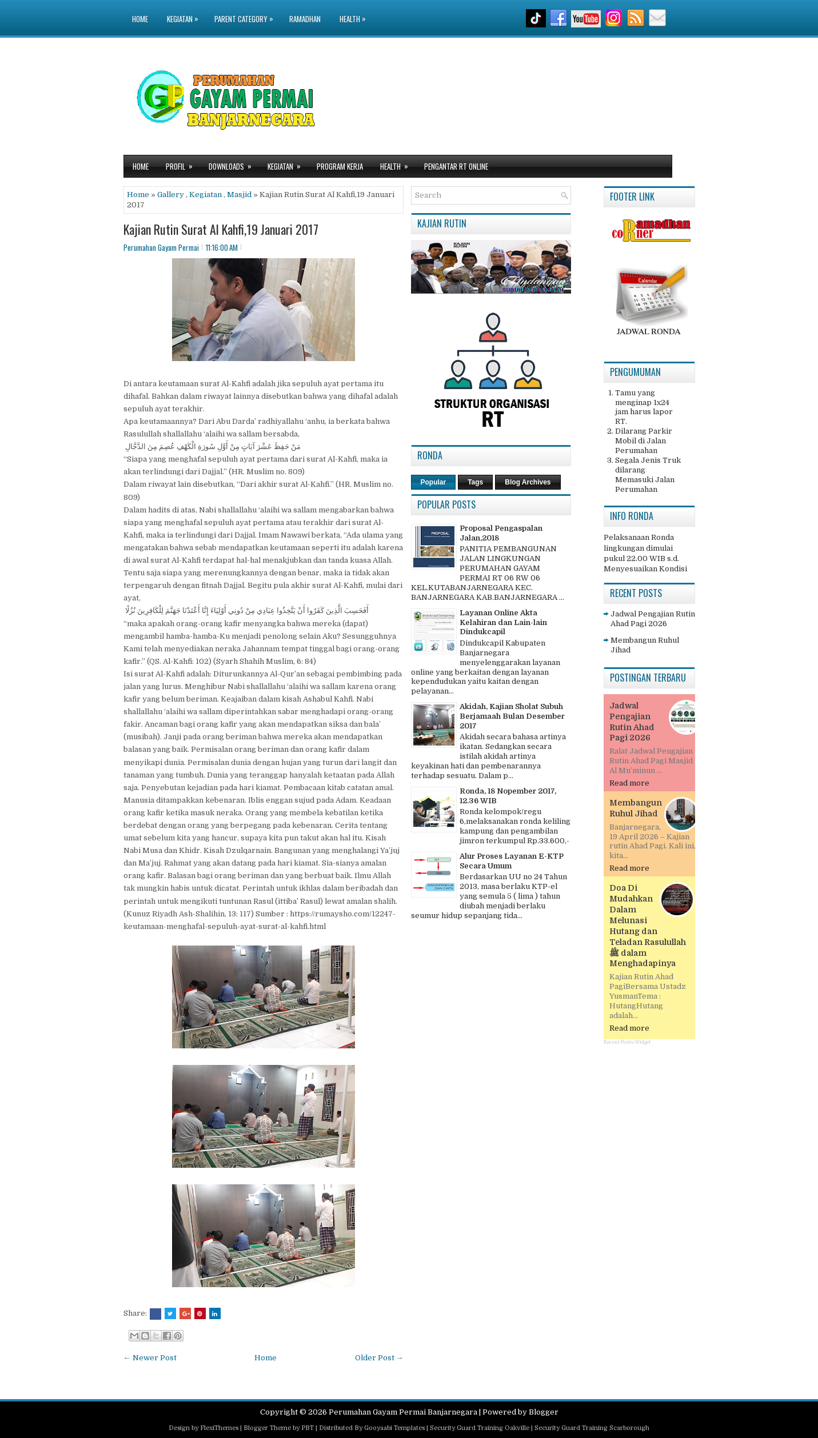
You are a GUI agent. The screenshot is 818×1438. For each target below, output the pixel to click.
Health (356, 12)
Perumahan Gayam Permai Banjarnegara (403, 1412)
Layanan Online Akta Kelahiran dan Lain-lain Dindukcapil (503, 622)
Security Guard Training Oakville (479, 1428)
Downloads (234, 163)
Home (140, 19)
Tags (475, 482)
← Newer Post (150, 1357)
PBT (307, 1428)
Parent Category (246, 12)
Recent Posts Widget (627, 1042)
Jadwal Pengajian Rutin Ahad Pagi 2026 (652, 619)
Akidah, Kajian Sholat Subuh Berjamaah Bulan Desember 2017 (512, 716)
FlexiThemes (219, 1428)
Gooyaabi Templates (394, 1428)
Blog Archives (527, 482)
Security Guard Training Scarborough (591, 1428)
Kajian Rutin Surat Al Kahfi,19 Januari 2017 (220, 229)
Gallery (170, 194)
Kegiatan (185, 12)
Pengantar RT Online (456, 166)
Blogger (543, 1412)
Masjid (239, 194)
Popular (433, 482)
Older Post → (379, 1357)
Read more (629, 783)
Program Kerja (340, 166)
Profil (183, 163)
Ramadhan (305, 19)
